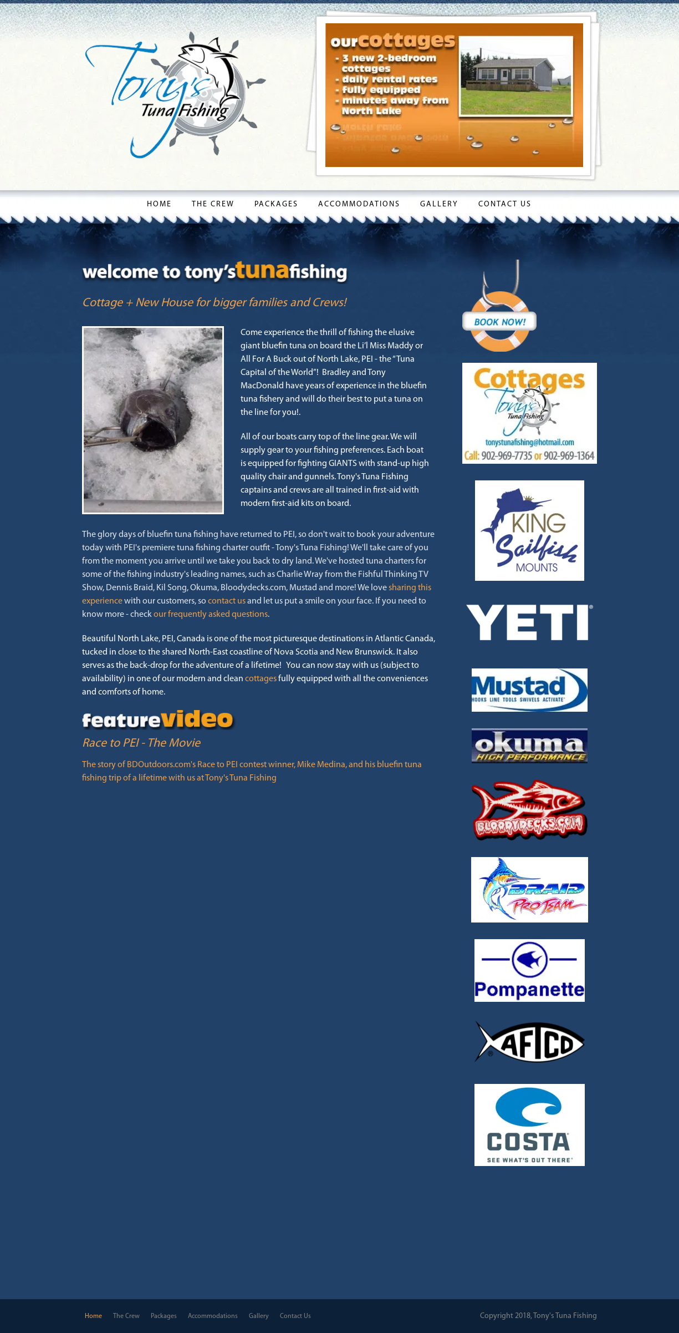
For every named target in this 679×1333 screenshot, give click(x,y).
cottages (261, 679)
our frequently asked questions (211, 614)
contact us (227, 601)
